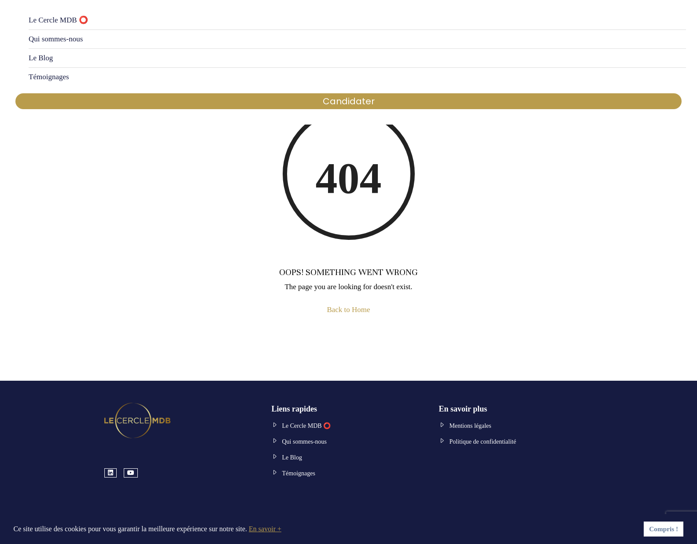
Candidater (349, 101)
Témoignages (49, 77)
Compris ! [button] (663, 529)
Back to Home (348, 309)
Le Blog (41, 58)
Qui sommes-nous (56, 39)
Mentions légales (470, 426)
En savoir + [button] (265, 529)
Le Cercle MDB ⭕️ (58, 20)
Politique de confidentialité (483, 441)
